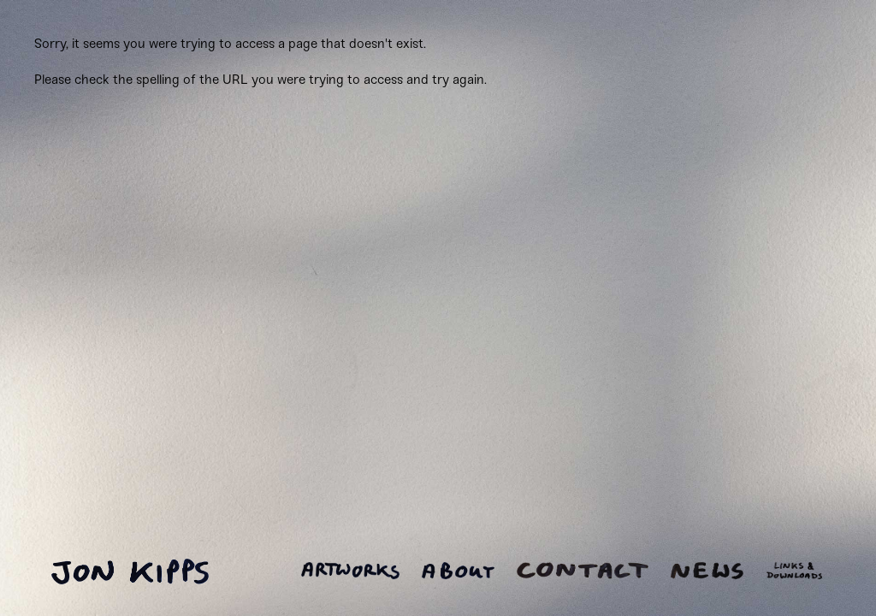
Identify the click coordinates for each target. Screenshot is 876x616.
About (458, 570)
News (707, 570)
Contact (582, 570)
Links (794, 570)
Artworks (350, 570)
